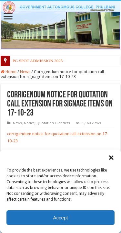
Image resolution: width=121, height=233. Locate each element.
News (25, 71)
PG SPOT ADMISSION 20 (35, 60)
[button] (111, 157)
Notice (29, 123)
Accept (60, 217)
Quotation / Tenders (53, 123)
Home (8, 71)
